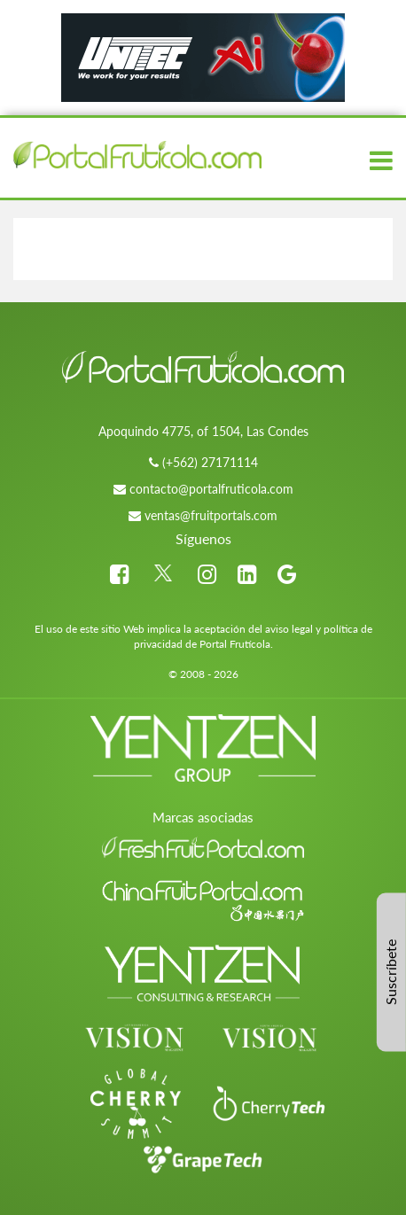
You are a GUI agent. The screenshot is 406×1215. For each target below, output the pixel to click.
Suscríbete (390, 972)
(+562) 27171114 (210, 462)
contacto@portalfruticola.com (211, 488)
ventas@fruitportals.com (210, 515)
